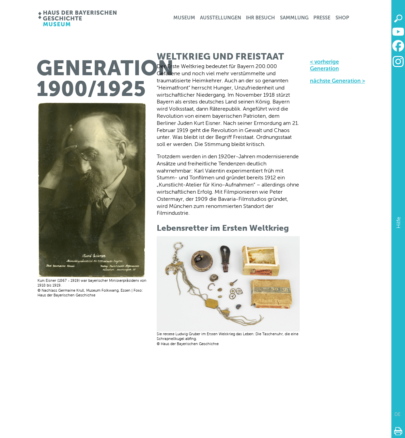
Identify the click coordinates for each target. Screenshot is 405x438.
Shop (342, 18)
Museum (184, 18)
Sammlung (294, 18)
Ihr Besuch (260, 18)
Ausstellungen (220, 18)
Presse (321, 18)
